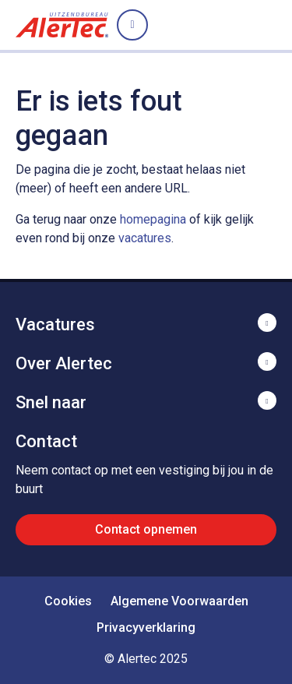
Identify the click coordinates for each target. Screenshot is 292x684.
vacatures (144, 238)
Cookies (68, 601)
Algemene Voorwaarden (179, 601)
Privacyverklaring (146, 627)
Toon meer (146, 322)
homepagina (153, 219)
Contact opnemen (146, 529)
